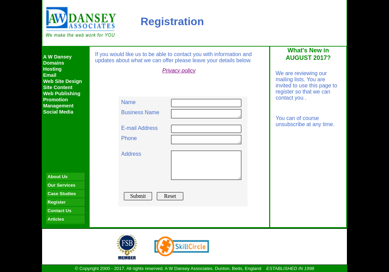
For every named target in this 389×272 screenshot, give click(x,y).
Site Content (57, 87)
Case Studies (62, 193)
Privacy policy (179, 70)
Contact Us (59, 210)
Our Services (61, 185)
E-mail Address (139, 128)
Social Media (58, 112)
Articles (56, 219)
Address (131, 154)
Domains (53, 63)
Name (128, 102)
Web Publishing (61, 93)
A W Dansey (57, 57)
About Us (58, 176)
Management (58, 105)
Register (57, 202)
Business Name (140, 112)
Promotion (55, 99)
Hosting (52, 69)
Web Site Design (62, 81)
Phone (129, 138)
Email (49, 75)
